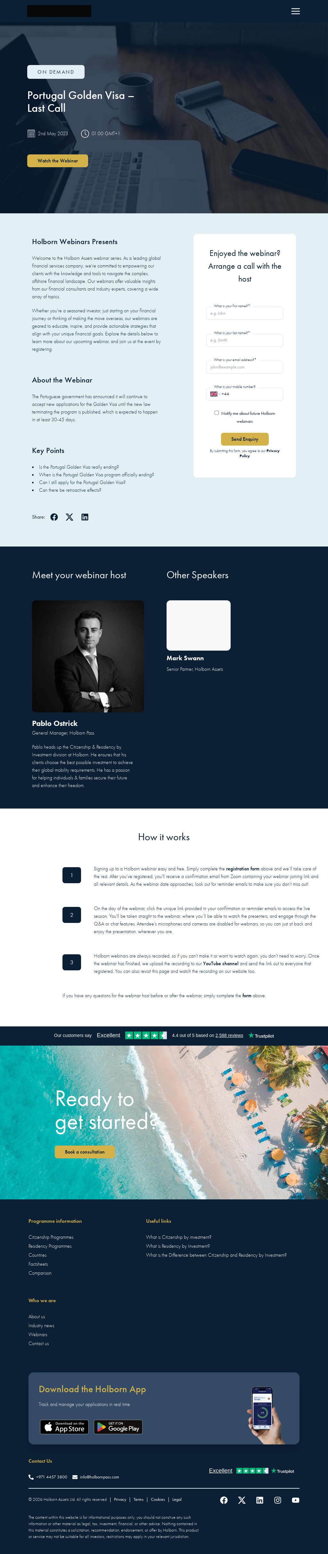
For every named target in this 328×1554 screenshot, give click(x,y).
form (246, 995)
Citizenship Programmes (51, 1237)
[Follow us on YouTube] (295, 1500)
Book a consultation (85, 1152)
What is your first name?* (232, 306)
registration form (242, 869)
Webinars (38, 1334)
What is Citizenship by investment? (178, 1237)
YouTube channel (221, 963)
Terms (139, 1499)
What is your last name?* (232, 333)
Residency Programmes (50, 1246)
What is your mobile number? (235, 386)
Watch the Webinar (57, 161)
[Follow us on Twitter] (242, 1500)
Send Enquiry (244, 439)
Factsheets (38, 1264)
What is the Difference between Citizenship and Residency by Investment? (216, 1255)
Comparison (40, 1273)
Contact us (39, 1343)
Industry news (41, 1325)
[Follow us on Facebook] (224, 1500)
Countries (37, 1255)
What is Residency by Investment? (178, 1246)
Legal (177, 1499)
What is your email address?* (235, 360)
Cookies (158, 1499)
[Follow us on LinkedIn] (260, 1500)
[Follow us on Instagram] (278, 1500)
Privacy (120, 1499)
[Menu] (296, 11)
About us (37, 1317)
